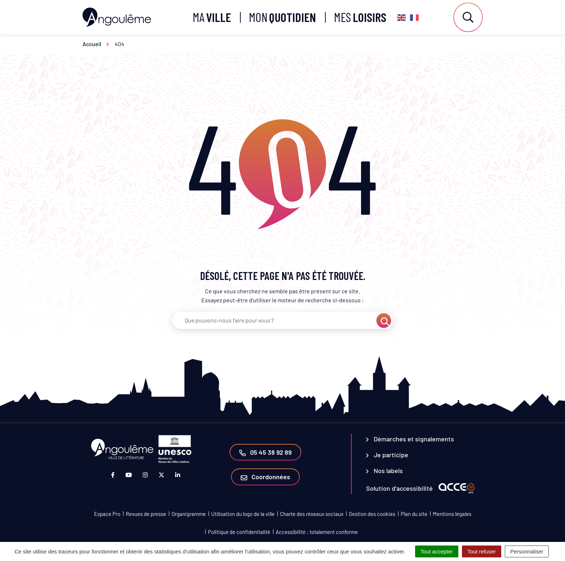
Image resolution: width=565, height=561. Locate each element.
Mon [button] (282, 17)
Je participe (387, 455)
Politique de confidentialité (239, 532)
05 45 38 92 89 (265, 452)
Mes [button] (360, 17)
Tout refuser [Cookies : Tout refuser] (481, 551)
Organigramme (189, 514)
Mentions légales (452, 514)
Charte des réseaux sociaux (311, 514)
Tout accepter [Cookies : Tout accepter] (437, 551)
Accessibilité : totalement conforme (317, 532)
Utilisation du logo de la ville (243, 514)
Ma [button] (212, 17)
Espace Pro (107, 514)
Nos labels (384, 471)
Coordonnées (265, 477)
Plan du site (414, 514)
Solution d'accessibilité (399, 488)
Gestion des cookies (372, 514)
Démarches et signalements (410, 439)
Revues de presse (146, 514)
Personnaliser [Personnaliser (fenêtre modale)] (526, 551)
